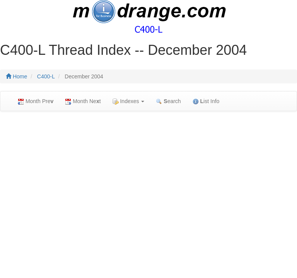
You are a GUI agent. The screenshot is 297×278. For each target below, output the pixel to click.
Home (16, 76)
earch (168, 101)
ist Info (206, 101)
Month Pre (35, 101)
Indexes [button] (129, 101)
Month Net (83, 101)
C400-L (46, 76)
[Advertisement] (148, 173)
